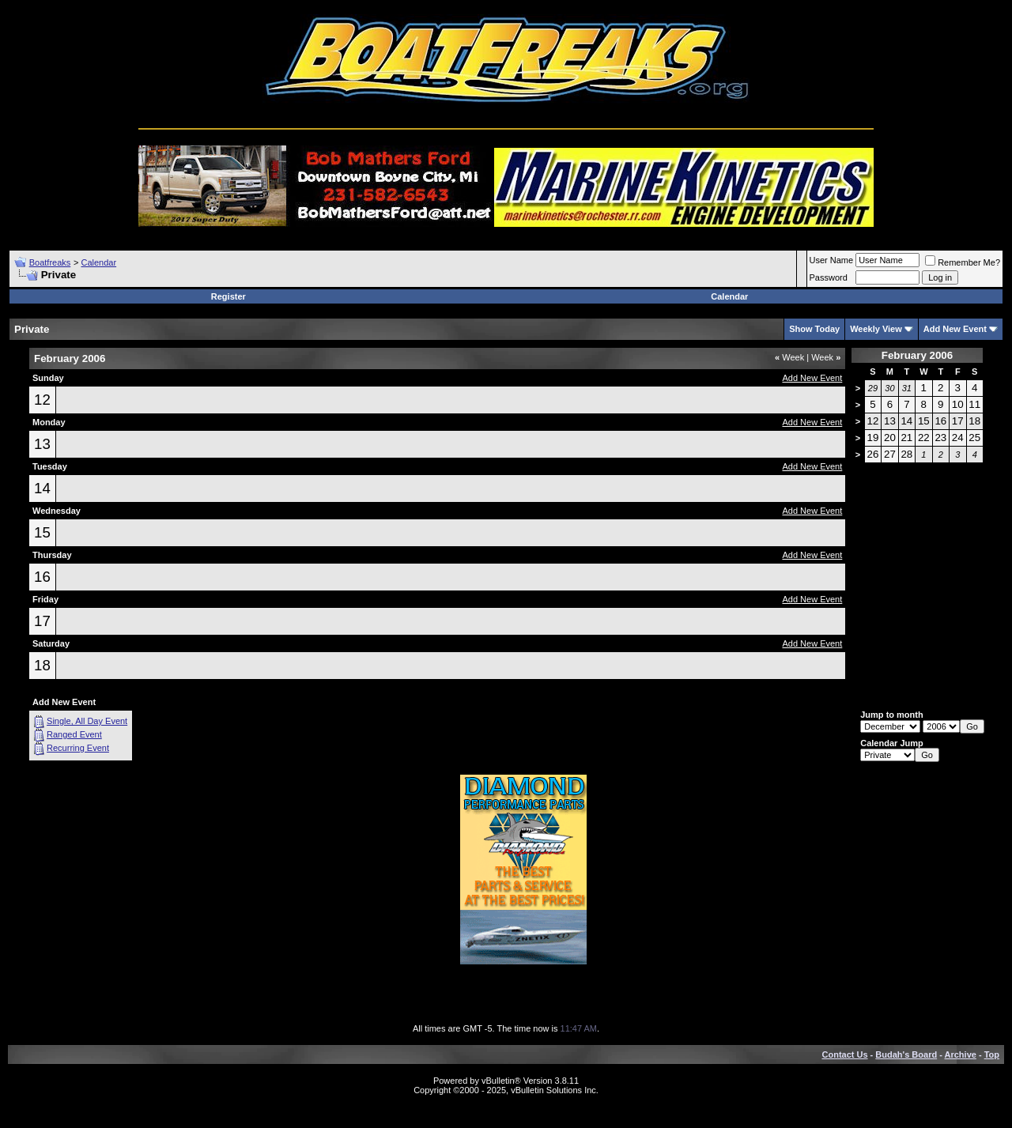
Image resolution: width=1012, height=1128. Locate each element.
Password (829, 277)
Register (228, 296)
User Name (832, 260)
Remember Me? (962, 262)
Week (789, 357)
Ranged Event (74, 734)
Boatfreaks (50, 262)
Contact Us (845, 1054)
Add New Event (955, 329)
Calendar (98, 262)
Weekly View (876, 329)
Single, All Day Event (87, 721)
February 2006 (917, 355)
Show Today (814, 329)
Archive (960, 1054)
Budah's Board (906, 1054)
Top (991, 1054)
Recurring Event (78, 748)
